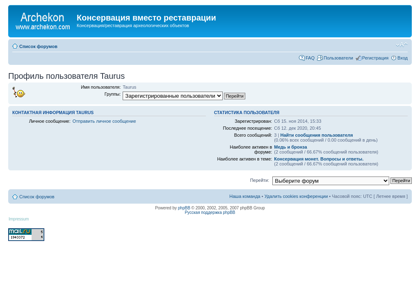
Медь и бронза (290, 147)
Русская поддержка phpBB (210, 212)
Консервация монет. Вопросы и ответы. (318, 158)
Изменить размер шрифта (402, 44)
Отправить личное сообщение (104, 121)
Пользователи (338, 57)
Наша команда (244, 196)
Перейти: (259, 180)
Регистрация (375, 57)
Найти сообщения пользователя (316, 135)
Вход (402, 57)
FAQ (310, 57)
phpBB (184, 208)
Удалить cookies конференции (296, 196)
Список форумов (38, 46)
